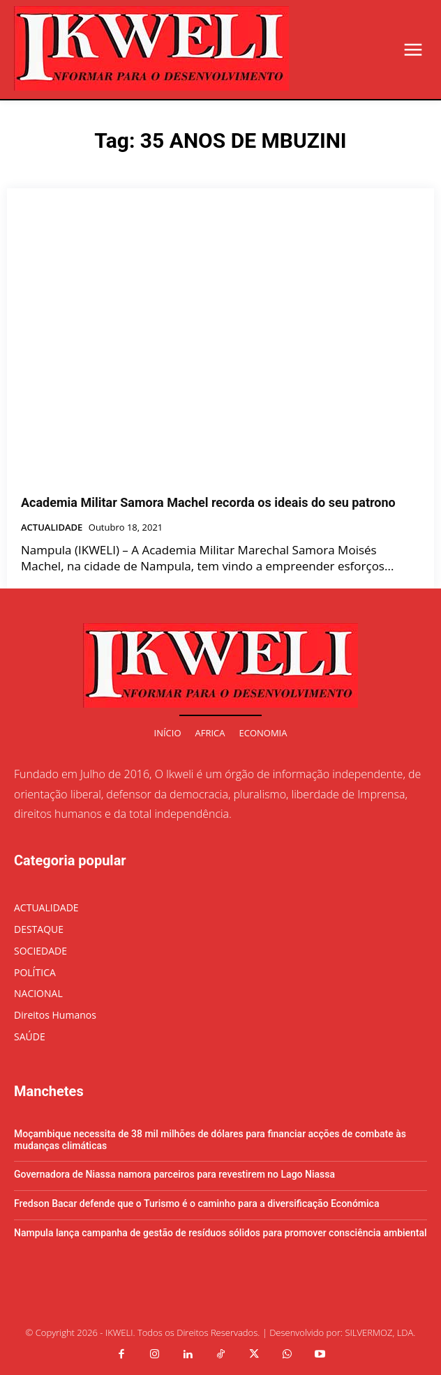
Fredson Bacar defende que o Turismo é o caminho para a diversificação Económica (196, 1203)
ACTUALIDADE (51, 527)
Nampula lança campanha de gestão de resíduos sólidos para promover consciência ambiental (220, 1232)
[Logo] (151, 48)
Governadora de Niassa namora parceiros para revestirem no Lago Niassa (174, 1174)
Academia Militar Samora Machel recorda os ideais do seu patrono (208, 502)
